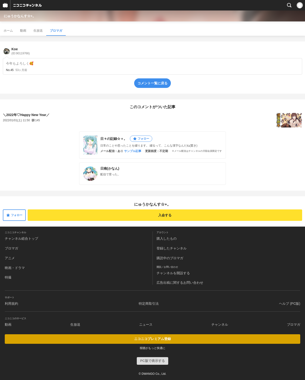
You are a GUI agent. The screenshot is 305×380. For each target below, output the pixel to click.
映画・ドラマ (15, 268)
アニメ (10, 258)
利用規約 (11, 303)
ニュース (145, 324)
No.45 (10, 70)
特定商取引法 (149, 303)
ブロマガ (56, 30)
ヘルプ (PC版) (289, 303)
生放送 (38, 30)
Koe (20, 51)
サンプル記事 (132, 151)
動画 (23, 30)
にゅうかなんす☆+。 (20, 16)
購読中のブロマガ (170, 258)
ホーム (8, 30)
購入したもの (167, 238)
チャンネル (219, 324)
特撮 (8, 277)
